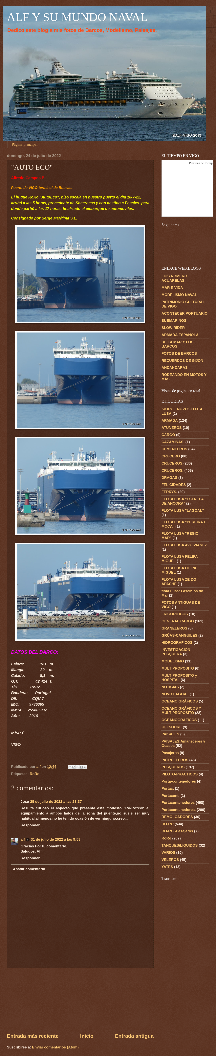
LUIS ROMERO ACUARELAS (174, 278)
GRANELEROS (174, 628)
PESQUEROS (173, 767)
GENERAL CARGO (178, 621)
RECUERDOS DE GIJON (182, 360)
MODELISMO (173, 661)
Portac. (168, 788)
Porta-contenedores (179, 781)
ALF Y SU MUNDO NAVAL (77, 17)
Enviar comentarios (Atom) (55, 1047)
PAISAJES (170, 734)
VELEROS (170, 860)
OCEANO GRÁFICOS (180, 701)
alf (23, 839)
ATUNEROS (172, 427)
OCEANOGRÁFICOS (179, 720)
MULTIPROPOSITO (178, 668)
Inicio (86, 1036)
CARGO (168, 435)
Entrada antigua (134, 1036)
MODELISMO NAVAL (179, 295)
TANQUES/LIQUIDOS (180, 845)
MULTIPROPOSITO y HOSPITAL (179, 677)
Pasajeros (170, 753)
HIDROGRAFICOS (177, 642)
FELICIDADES (174, 485)
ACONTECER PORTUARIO (184, 313)
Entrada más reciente (32, 1036)
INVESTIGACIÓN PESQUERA (176, 652)
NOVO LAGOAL (175, 694)
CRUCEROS (172, 463)
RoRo (34, 774)
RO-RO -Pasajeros (177, 831)
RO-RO (168, 824)
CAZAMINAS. (173, 442)
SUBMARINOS (174, 320)
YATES (167, 867)
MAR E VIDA (172, 288)
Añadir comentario (29, 869)
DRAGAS (169, 477)
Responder (30, 825)
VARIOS (168, 852)
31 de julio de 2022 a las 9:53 (55, 839)
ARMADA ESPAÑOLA (180, 335)
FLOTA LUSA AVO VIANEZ (184, 545)
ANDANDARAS (175, 367)
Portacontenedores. (179, 810)
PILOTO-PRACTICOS (180, 774)
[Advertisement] (80, 1000)
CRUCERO (171, 456)
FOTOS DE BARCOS (179, 353)
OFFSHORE (172, 727)
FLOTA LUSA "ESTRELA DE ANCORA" (183, 501)
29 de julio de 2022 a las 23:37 (56, 801)
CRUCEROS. (172, 470)
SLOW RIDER (173, 328)
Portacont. (171, 795)
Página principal (25, 144)
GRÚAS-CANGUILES (179, 635)
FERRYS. (169, 492)
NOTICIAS (170, 687)
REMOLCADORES (177, 817)
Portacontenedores (178, 802)
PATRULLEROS (175, 760)
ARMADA (170, 420)
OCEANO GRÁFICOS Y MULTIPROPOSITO (181, 710)
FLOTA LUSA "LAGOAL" (183, 510)
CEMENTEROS (174, 449)
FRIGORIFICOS (175, 614)
